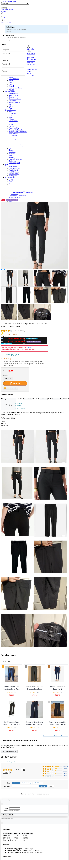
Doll (10, 115)
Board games (13, 121)
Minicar (11, 119)
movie (29, 73)
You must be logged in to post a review (13, 762)
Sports (11, 84)
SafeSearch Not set (7, 10)
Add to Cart (15, 383)
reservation (6, 57)
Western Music (14, 95)
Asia (10, 108)
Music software (10, 91)
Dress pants (21, 408)
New (20, 338)
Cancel (4, 814)
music (11, 77)
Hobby (11, 124)
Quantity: (6, 808)
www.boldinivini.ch (9, 2)
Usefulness (38, 783)
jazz (10, 104)
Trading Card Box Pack (16, 130)
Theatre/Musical (14, 102)
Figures (11, 126)
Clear (51, 786)
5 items (65, 768)
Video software (32, 70)
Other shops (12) (12, 355)
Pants (19, 406)
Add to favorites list (10, 388)
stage (10, 82)
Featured (5, 60)
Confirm (10, 814)
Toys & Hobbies (10, 110)
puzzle (11, 117)
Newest (16, 783)
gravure (11, 90)
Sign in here (31, 49)
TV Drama (30, 75)
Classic (11, 97)
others (11, 80)
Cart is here (31, 54)
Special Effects (14, 79)
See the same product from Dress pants (55, 736)
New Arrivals (6, 53)
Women (4, 71)
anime (29, 71)
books (11, 201)
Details (30, 347)
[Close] (2, 804)
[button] (34, 20)
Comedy (11, 86)
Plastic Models (14, 128)
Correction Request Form (9, 751)
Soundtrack (12, 101)
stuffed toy (12, 113)
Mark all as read (6, 22)
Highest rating (26, 783)
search (4, 8)
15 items (65, 766)
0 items (65, 775)
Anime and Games (15, 99)
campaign (5, 50)
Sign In (3, 11)
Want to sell (6, 64)
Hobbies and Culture (15, 88)
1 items (65, 773)
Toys (10, 112)
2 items (65, 771)
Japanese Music (14, 93)
